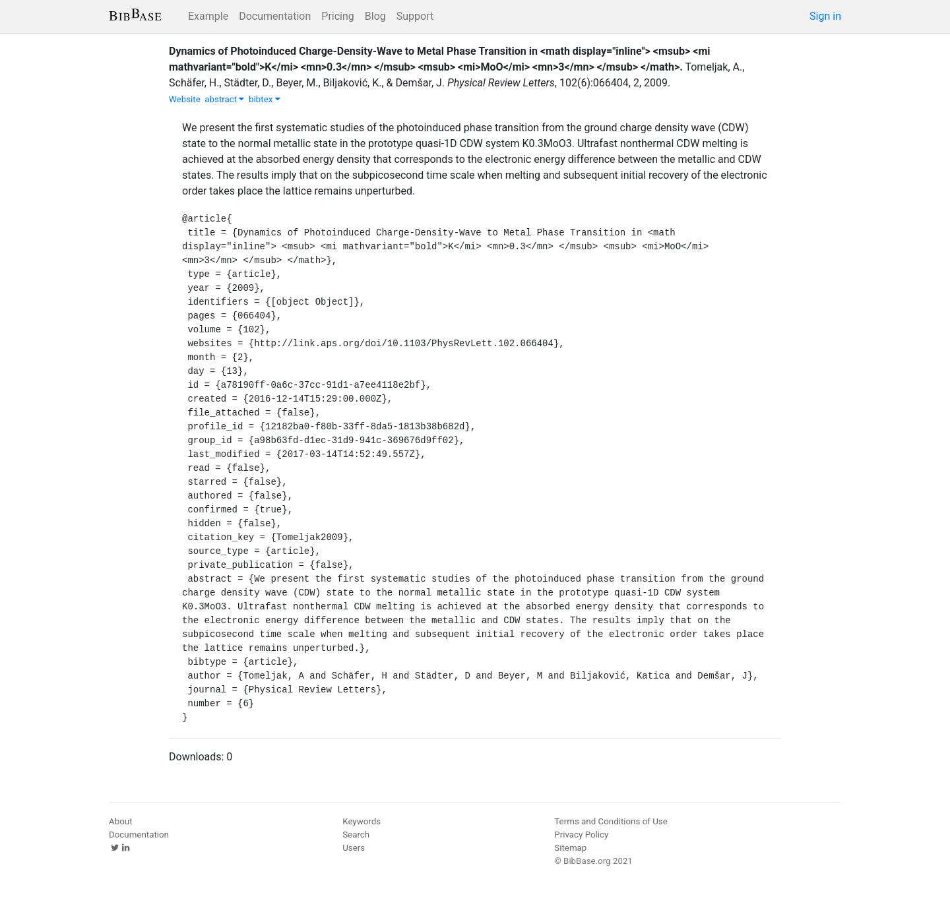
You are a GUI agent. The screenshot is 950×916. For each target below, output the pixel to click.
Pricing (337, 16)
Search (355, 835)
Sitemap (570, 848)
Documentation (275, 16)
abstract (224, 99)
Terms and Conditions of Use (610, 821)
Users (353, 848)
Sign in (825, 16)
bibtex (264, 99)
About (121, 821)
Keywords (361, 821)
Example (208, 16)
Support (414, 16)
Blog (375, 16)
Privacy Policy (581, 835)
